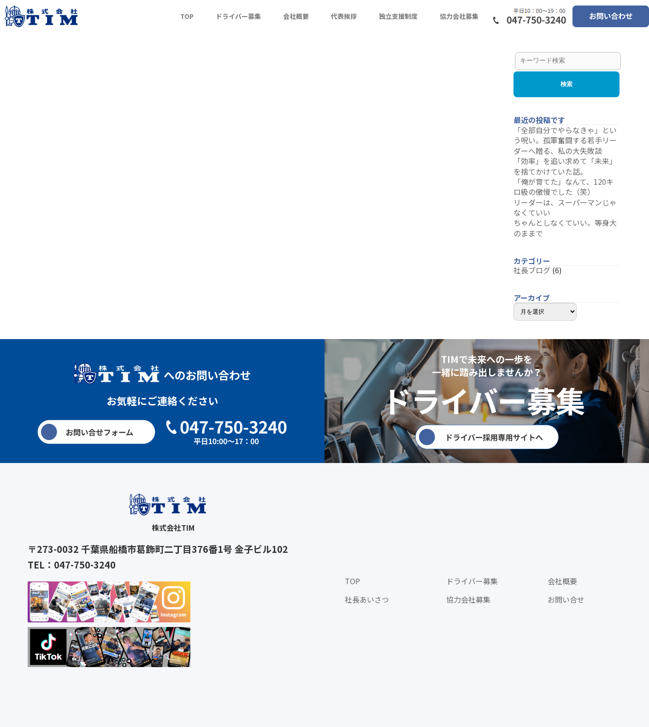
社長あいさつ (367, 599)
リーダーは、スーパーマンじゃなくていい (565, 207)
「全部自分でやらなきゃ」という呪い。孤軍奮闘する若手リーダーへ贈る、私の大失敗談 (565, 140)
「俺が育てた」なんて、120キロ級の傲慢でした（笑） (563, 186)
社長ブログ (531, 270)
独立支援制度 (398, 16)
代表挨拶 (344, 16)
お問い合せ (566, 599)
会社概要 (296, 16)
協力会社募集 (459, 16)
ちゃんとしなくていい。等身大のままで (565, 227)
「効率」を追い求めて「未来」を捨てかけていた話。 (565, 165)
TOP (187, 16)
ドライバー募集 (238, 16)
